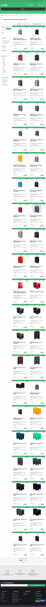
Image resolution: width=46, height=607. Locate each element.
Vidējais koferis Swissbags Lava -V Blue (19, 191)
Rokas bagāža (3, 595)
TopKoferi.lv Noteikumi (15, 595)
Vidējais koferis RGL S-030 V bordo (19, 368)
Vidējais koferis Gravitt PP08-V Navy (37, 495)
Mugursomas (2, 598)
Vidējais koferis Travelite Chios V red (19, 64)
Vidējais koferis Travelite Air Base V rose (19, 115)
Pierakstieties (25, 593)
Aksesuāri (2, 597)
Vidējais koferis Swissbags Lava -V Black (36, 191)
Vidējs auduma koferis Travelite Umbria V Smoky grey (20, 39)
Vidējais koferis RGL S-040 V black (36, 318)
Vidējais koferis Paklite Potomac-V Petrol (35, 393)
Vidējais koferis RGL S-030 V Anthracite (36, 368)
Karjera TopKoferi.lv (15, 596)
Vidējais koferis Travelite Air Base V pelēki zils (36, 115)
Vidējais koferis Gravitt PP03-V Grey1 (20, 545)
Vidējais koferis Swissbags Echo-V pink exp (19, 242)
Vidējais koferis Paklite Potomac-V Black (18, 419)
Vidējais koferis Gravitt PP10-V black (20, 495)
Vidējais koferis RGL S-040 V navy (19, 318)
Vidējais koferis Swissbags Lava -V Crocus (36, 166)
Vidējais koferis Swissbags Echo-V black (36, 242)
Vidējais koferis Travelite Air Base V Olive (19, 140)
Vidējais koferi (15, 37)
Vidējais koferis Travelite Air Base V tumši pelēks (19, 90)
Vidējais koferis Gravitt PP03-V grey (37, 545)
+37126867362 (31, 5)
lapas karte (13, 602)
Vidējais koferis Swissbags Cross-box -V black (36, 267)
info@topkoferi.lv (41, 5)
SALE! (14, 164)
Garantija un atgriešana (15, 601)
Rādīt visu (23, 562)
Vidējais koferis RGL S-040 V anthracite (19, 343)
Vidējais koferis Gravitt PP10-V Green (37, 444)
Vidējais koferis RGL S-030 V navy (36, 343)
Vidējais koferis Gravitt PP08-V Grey (20, 520)
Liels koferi (2, 593)
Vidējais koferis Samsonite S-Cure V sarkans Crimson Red (19, 292)
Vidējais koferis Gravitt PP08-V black (37, 520)
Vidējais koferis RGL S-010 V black (19, 393)
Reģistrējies (25, 594)
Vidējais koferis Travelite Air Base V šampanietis (36, 90)
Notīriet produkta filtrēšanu (5, 30)
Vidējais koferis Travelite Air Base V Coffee (36, 140)
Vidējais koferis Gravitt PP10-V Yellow (37, 419)
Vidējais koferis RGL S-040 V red (37, 291)
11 (25, 560)
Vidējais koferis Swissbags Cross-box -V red (19, 267)
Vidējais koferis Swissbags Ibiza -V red (19, 216)
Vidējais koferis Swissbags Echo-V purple (36, 216)
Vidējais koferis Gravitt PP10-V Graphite (20, 469)
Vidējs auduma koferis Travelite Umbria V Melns (35, 39)
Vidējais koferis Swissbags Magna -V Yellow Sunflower (19, 166)
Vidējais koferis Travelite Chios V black (36, 64)
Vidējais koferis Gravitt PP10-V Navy (20, 444)
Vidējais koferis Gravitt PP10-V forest (37, 469)
